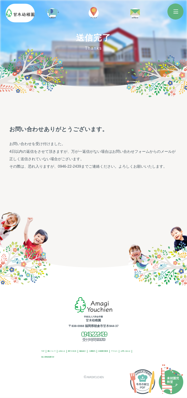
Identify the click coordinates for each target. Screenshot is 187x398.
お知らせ (79, 348)
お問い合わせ (91, 355)
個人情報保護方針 (117, 355)
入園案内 (133, 348)
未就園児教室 (51, 355)
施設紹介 (116, 348)
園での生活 (97, 348)
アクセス (71, 355)
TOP (45, 348)
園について (60, 348)
